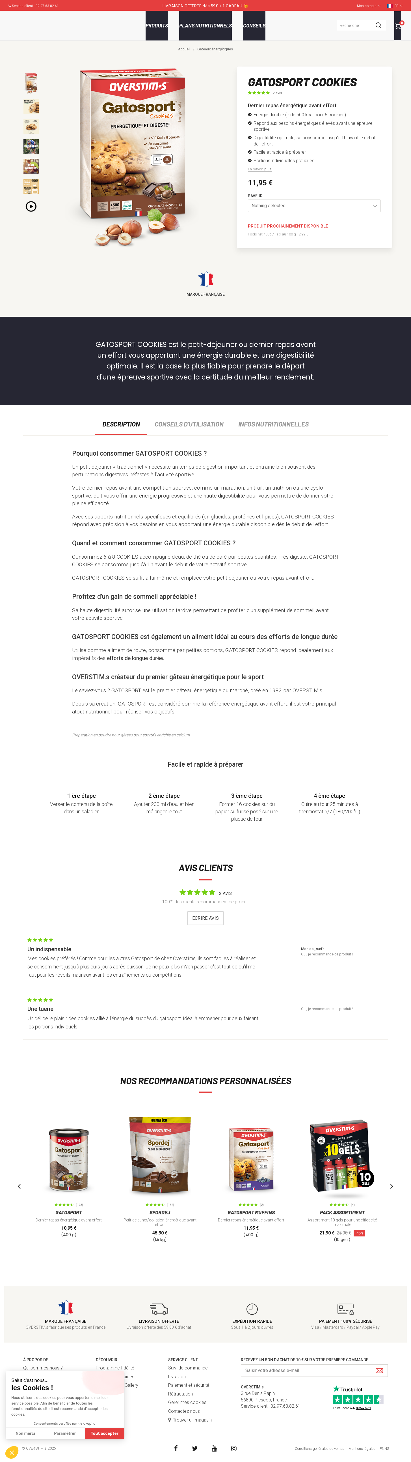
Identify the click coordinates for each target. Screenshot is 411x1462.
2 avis (277, 93)
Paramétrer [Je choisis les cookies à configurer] (65, 1433)
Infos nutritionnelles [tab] (273, 424)
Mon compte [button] (368, 6)
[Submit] (379, 1371)
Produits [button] (157, 25)
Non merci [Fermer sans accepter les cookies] (25, 1433)
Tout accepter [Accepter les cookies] (104, 1433)
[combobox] (361, 25)
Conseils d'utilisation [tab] (189, 424)
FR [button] (399, 6)
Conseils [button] (254, 25)
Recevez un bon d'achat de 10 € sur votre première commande (304, 1360)
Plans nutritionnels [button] (205, 25)
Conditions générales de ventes (319, 1448)
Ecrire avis (205, 918)
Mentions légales (362, 1448)
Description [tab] (121, 424)
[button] (314, 206)
